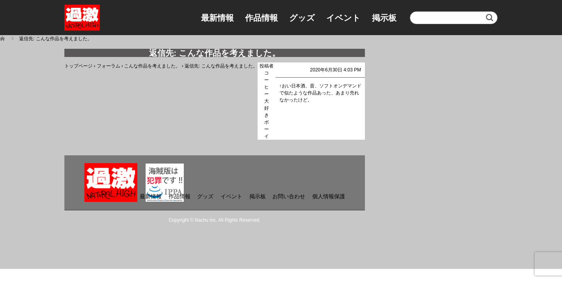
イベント (343, 17)
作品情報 (261, 17)
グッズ (302, 17)
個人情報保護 (328, 196)
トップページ (78, 66)
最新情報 (217, 17)
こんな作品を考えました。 (152, 66)
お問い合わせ (288, 196)
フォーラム (108, 66)
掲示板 (384, 17)
